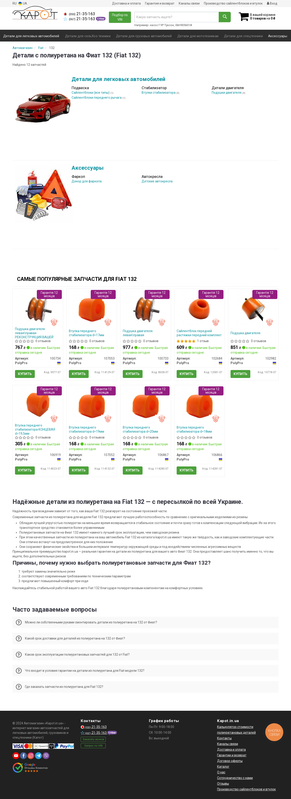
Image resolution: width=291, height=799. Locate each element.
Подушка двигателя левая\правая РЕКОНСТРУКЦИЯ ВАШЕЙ (34, 333)
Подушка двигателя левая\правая (138, 333)
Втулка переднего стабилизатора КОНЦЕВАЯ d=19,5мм (35, 429)
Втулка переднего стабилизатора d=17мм (86, 333)
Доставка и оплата (126, 3)
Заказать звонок (93, 739)
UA (22, 3)
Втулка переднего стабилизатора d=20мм (140, 429)
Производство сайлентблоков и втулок (233, 3)
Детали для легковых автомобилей (118, 79)
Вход (272, 3)
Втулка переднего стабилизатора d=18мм (194, 429)
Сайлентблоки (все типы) (91, 92)
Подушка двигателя (245, 333)
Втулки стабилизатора (159, 92)
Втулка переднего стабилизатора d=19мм (86, 429)
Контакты (224, 738)
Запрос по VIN (93, 745)
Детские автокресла (157, 181)
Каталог (223, 766)
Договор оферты (230, 761)
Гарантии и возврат (231, 755)
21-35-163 (79, 14)
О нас (221, 772)
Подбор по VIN (120, 17)
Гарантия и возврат (159, 3)
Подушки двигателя (227, 92)
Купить (25, 374)
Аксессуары (88, 168)
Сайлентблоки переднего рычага (97, 97)
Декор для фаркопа (87, 181)
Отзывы (223, 783)
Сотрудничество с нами (235, 778)
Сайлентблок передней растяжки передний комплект (199, 333)
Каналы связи (189, 3)
